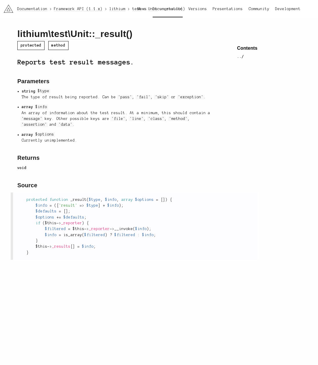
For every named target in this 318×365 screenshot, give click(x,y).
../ (240, 57)
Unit (80, 34)
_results (61, 246)
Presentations (228, 9)
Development (288, 9)
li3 (6, 7)
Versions (197, 9)
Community (259, 9)
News (142, 9)
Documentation (168, 9)
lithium (32, 34)
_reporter (71, 223)
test (59, 34)
